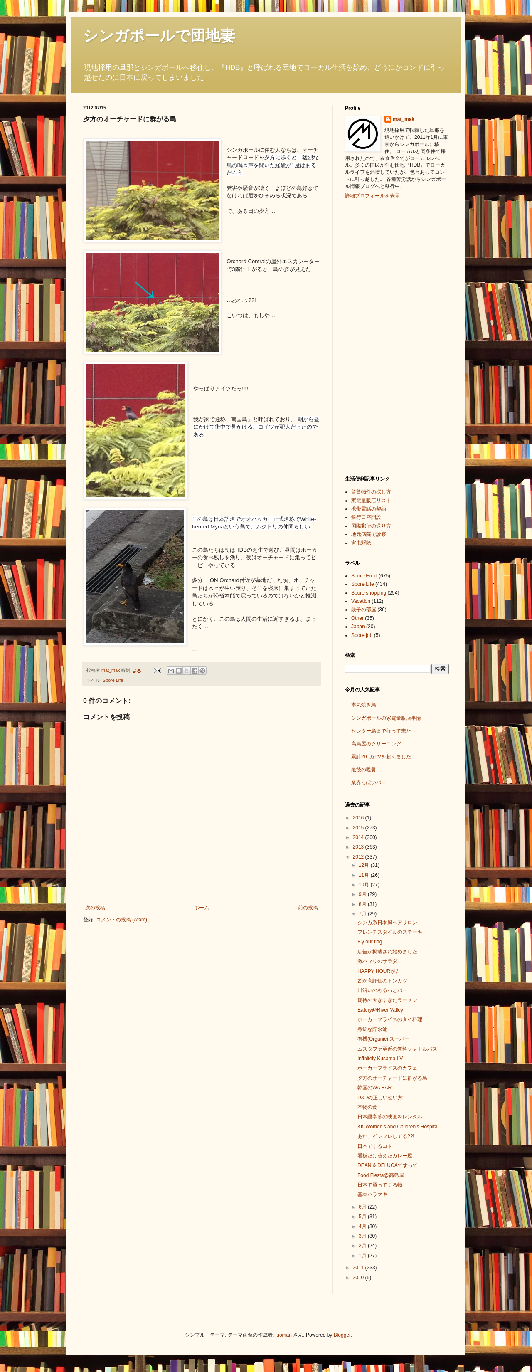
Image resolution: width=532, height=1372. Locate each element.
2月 (363, 1246)
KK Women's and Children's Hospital (397, 1127)
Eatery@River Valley (380, 1010)
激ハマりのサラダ (377, 961)
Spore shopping (368, 593)
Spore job (361, 635)
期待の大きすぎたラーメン (387, 1000)
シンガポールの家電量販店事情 (386, 718)
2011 (359, 1268)
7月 (363, 914)
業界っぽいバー (368, 782)
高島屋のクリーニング (376, 744)
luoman (284, 1335)
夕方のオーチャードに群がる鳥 (392, 1078)
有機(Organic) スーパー (383, 1039)
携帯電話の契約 (368, 509)
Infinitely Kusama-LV (380, 1058)
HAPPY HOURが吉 (378, 971)
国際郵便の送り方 (371, 526)
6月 (363, 1207)
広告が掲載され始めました (387, 952)
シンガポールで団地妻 (159, 35)
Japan (358, 626)
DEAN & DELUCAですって (387, 1165)
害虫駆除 (361, 543)
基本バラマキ (372, 1194)
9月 (363, 894)
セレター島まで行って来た (381, 731)
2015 (359, 828)
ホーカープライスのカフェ (387, 1068)
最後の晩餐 (363, 769)
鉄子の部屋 (363, 609)
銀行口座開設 (366, 517)
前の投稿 (308, 908)
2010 (359, 1278)
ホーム (201, 908)
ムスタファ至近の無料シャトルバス (397, 1049)
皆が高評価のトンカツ (382, 981)
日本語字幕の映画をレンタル (389, 1117)
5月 (363, 1216)
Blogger (342, 1335)
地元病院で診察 (368, 534)
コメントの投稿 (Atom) (121, 920)
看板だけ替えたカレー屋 (384, 1156)
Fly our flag (369, 942)
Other (357, 618)
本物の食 (367, 1107)
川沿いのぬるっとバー (382, 990)
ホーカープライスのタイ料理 (389, 1019)
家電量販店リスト (371, 500)
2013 (359, 847)
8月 (363, 904)
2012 (359, 857)
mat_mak (403, 119)
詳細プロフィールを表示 (372, 196)
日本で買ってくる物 (379, 1185)
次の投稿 (95, 908)
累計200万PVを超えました (381, 757)
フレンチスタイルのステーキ (389, 932)
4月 (363, 1226)
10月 (365, 885)
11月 (365, 875)
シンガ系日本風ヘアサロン (387, 922)
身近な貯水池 (372, 1029)
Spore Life (113, 680)
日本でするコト (374, 1146)
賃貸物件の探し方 (371, 492)
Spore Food (364, 576)
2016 (359, 818)
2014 (359, 837)
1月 (363, 1255)
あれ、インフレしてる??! (385, 1136)
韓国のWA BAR (374, 1088)
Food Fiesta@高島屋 (380, 1175)
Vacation (360, 601)
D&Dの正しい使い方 (380, 1098)
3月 (363, 1236)
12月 (365, 865)
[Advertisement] (378, 336)
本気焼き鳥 (363, 705)
